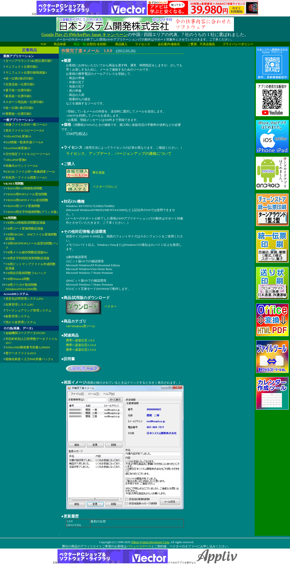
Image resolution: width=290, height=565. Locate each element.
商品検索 (60, 44)
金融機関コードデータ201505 (25, 333)
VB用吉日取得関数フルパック (25, 273)
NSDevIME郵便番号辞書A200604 (27, 347)
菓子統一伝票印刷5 (18, 90)
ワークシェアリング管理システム (28, 310)
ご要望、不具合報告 (201, 44)
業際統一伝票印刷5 (18, 113)
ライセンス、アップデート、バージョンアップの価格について (119, 153)
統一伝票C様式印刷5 (19, 108)
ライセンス (142, 44)
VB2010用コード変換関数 (22, 206)
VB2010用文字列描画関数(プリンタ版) (31, 212)
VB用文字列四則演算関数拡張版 (27, 258)
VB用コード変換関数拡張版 (24, 228)
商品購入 (121, 44)
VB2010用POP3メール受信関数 (26, 194)
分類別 (91, 44)
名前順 (101, 44)
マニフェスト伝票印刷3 (21, 66)
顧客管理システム (17, 316)
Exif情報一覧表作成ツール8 (24, 142)
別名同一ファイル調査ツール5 (26, 177)
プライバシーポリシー (238, 44)
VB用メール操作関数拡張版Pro (26, 252)
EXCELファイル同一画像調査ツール (30, 171)
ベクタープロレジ (105, 186)
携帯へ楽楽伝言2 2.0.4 (81, 345)
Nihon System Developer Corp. (150, 542)
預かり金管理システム (20, 322)
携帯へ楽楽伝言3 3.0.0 (81, 349)
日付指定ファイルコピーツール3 (27, 154)
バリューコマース (139, 546)
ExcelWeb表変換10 (17, 148)
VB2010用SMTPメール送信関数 (26, 200)
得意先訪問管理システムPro (24, 298)
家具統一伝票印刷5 (18, 96)
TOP (43, 44)
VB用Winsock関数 (17, 279)
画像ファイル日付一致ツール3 (26, 124)
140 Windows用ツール (80, 326)
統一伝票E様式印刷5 (19, 78)
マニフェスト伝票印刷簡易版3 (26, 72)
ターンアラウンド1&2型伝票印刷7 (28, 61)
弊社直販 (99, 172)
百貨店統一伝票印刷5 (20, 84)
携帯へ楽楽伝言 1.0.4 (80, 340)
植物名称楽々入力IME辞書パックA (29, 359)
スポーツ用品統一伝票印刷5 (24, 102)
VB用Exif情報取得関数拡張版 (25, 222)
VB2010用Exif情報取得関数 (23, 188)
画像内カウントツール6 (21, 165)
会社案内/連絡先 (169, 44)
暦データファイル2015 (20, 353)
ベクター (110, 306)
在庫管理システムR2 (19, 304)
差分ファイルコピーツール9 (24, 130)
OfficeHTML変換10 (18, 136)
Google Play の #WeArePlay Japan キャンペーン (84, 34)
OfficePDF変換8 (15, 160)
